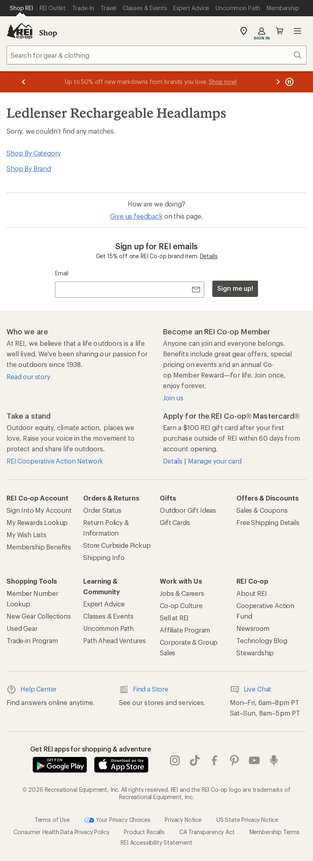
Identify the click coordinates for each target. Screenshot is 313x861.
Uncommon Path (108, 628)
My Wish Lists (26, 534)
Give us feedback (136, 216)
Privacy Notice (183, 819)
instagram (174, 760)
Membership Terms (274, 831)
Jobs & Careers (182, 593)
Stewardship (255, 653)
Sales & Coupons (262, 510)
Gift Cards (175, 522)
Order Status (102, 510)
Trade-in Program (32, 640)
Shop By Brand (29, 168)
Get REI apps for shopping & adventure (90, 749)
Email (61, 273)
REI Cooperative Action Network (55, 461)
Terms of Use (52, 819)
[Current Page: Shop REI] (21, 8)
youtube (254, 760)
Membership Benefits (39, 547)
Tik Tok (194, 760)
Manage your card (214, 461)
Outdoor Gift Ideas (188, 510)
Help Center (32, 689)
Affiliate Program (185, 630)
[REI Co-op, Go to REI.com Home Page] (20, 31)
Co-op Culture (181, 605)
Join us (173, 398)
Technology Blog (261, 640)
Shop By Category (33, 153)
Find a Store (143, 689)
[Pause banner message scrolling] (288, 82)
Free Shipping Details (268, 522)
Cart (279, 31)
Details (209, 256)
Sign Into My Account (39, 510)
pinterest (234, 760)
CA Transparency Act (207, 831)
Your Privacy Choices (117, 820)
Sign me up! (235, 288)
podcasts (273, 760)
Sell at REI (174, 618)
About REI (251, 593)
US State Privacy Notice (247, 819)
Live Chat (250, 689)
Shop (48, 32)
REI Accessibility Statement (156, 842)
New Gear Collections (39, 616)
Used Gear (22, 628)
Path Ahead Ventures (114, 640)
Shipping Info (104, 557)
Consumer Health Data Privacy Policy (61, 831)
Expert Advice (104, 604)
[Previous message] (24, 82)
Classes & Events (108, 616)
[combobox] (156, 55)
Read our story (28, 376)
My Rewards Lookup (37, 522)
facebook (214, 760)
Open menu (297, 31)
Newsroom (252, 628)
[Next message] (278, 82)
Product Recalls (144, 831)
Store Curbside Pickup (117, 545)
